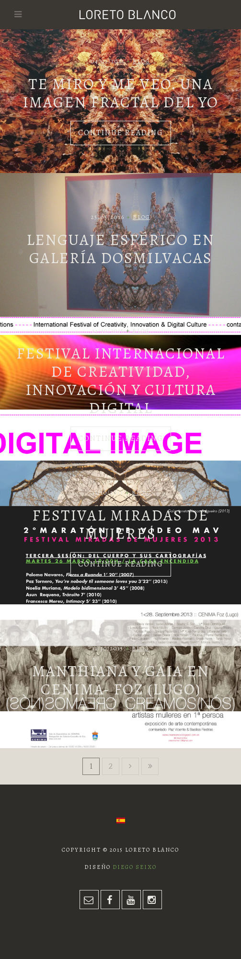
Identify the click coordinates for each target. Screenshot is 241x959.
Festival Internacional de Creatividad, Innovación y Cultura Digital (120, 380)
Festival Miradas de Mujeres (120, 524)
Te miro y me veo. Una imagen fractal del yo (120, 93)
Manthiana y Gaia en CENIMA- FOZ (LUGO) (120, 680)
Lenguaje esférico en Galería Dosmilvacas (120, 248)
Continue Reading (120, 132)
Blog (141, 61)
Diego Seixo (135, 867)
